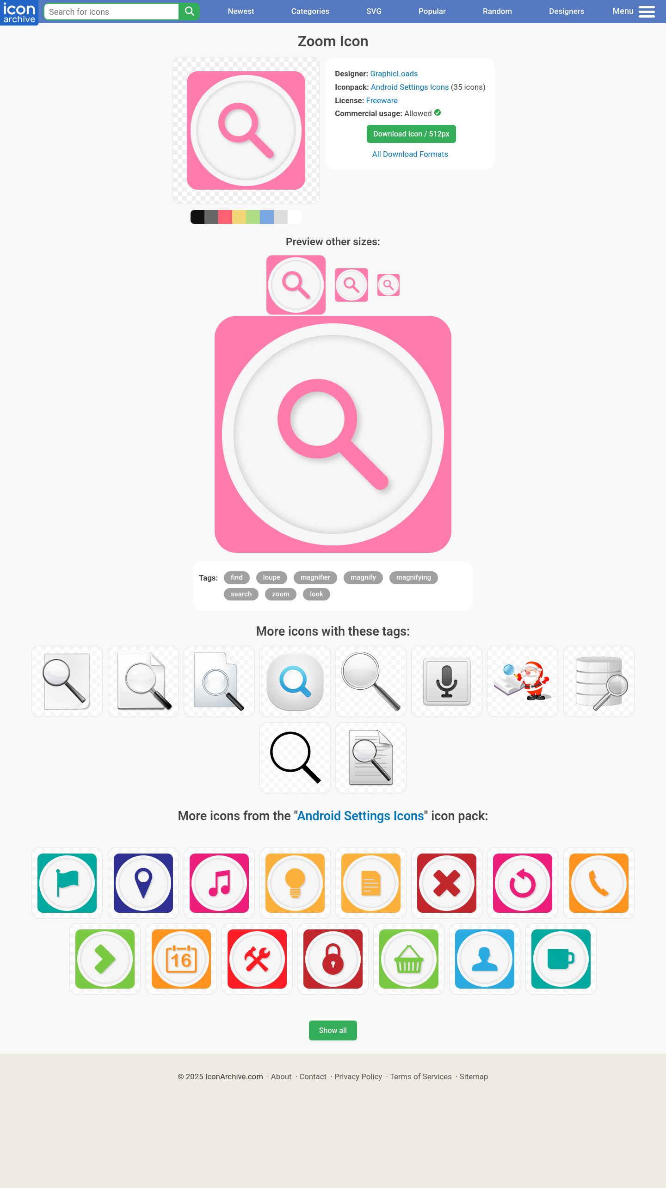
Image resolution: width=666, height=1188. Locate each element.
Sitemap (474, 1076)
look (316, 594)
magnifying (413, 577)
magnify (363, 577)
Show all (333, 1030)
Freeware (382, 100)
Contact (313, 1076)
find (237, 577)
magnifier (315, 577)
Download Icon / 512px (411, 134)
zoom (281, 594)
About (281, 1076)
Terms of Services (421, 1076)
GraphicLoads (394, 73)
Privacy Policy (358, 1076)
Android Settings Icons (410, 87)
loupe (271, 577)
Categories (310, 11)
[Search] (189, 11)
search (241, 594)
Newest (241, 11)
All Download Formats (410, 154)
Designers (566, 11)
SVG (374, 11)
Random (497, 11)
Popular (432, 11)
